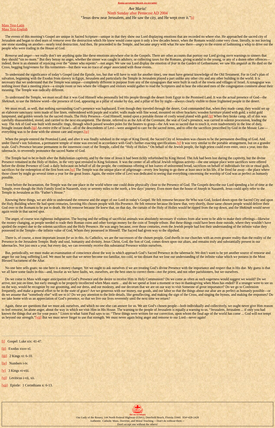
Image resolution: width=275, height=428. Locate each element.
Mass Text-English (15, 29)
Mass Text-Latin (13, 25)
